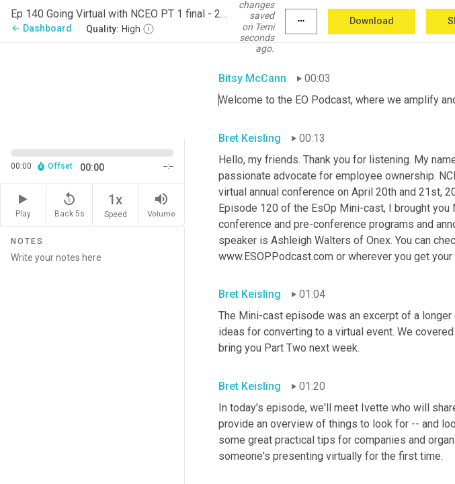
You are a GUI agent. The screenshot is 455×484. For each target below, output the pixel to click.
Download (371, 20)
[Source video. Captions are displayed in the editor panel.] (92, 89)
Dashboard (41, 28)
